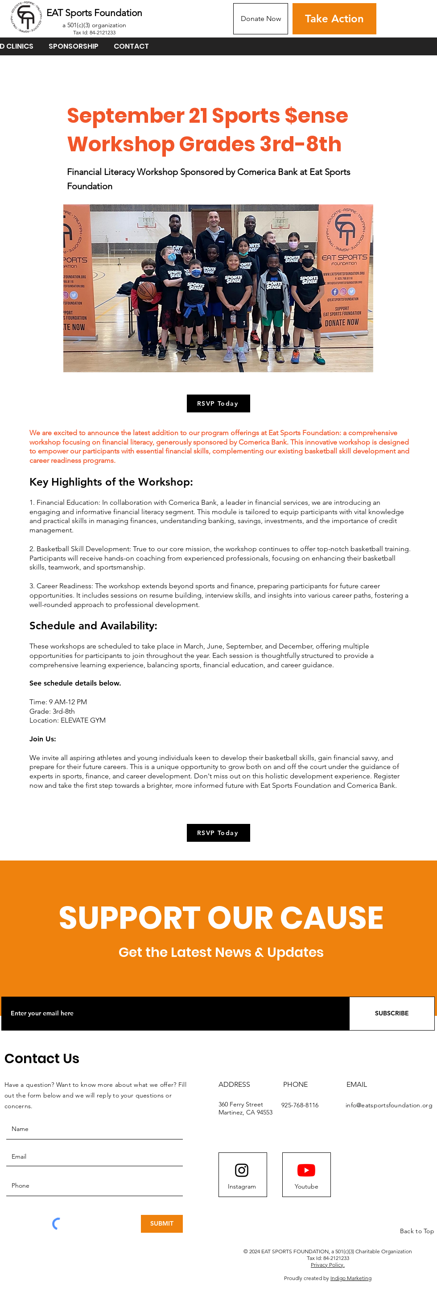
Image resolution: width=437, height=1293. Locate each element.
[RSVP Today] (218, 403)
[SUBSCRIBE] (392, 1014)
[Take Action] (334, 18)
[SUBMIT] (162, 1224)
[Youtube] (306, 1187)
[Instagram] (241, 1187)
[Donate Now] (260, 18)
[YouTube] (306, 1170)
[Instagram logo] (242, 1170)
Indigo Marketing (350, 1278)
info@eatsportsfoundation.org (389, 1105)
